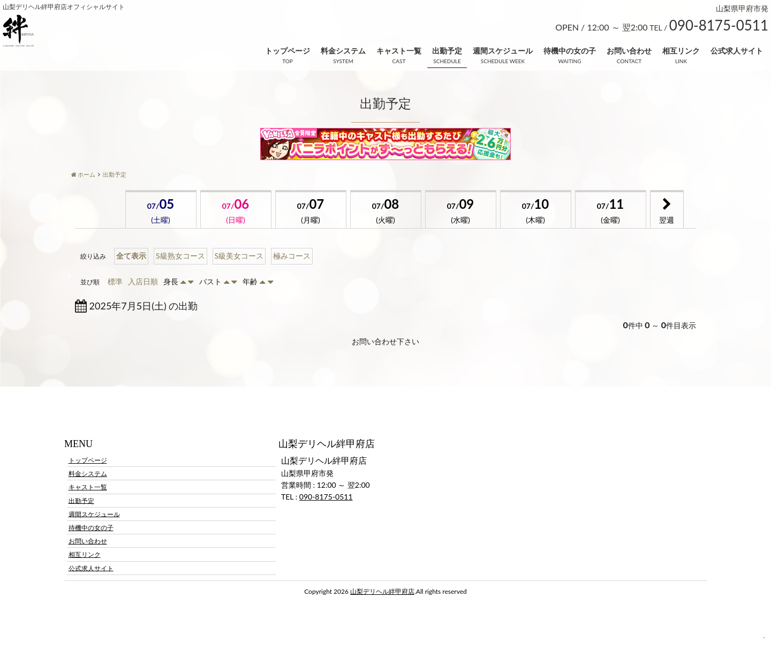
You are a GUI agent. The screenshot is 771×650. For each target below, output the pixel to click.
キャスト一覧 (398, 50)
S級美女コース (239, 255)
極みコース (292, 255)
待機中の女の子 (569, 50)
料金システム (343, 50)
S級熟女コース (180, 255)
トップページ (287, 50)
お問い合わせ (629, 50)
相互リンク (681, 50)
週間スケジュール (503, 50)
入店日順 (143, 281)
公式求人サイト (736, 50)
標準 (115, 281)
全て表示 (131, 255)
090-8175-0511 (326, 496)
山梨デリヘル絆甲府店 (382, 591)
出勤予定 (447, 50)
